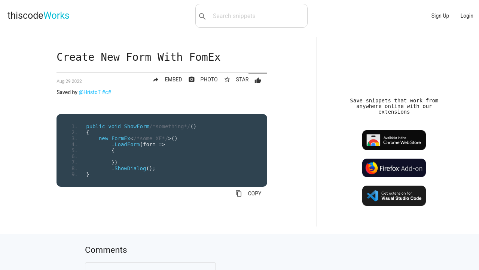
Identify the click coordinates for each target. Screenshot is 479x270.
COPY (248, 193)
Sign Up (440, 16)
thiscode (38, 15)
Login (466, 16)
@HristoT (89, 92)
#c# (106, 92)
